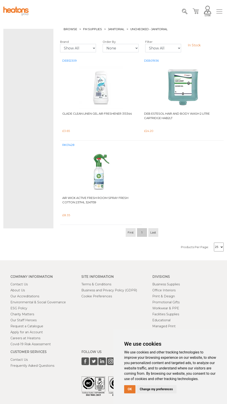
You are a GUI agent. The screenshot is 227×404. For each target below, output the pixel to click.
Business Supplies (166, 284)
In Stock (194, 45)
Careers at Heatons (25, 338)
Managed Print (164, 326)
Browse (70, 29)
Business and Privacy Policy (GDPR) (109, 290)
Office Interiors (164, 290)
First (131, 232)
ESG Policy (18, 308)
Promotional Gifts (166, 302)
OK (130, 389)
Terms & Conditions (96, 284)
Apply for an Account (26, 332)
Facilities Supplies (165, 314)
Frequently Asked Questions (32, 366)
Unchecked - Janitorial (149, 29)
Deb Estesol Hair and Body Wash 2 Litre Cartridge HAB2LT (177, 116)
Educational (161, 320)
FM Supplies (92, 29)
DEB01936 (151, 60)
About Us (17, 290)
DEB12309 (69, 60)
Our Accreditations (24, 296)
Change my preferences (156, 389)
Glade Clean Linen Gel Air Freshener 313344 (97, 113)
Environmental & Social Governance (38, 302)
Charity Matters (22, 314)
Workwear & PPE (165, 308)
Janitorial (116, 29)
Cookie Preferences (96, 296)
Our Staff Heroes (23, 320)
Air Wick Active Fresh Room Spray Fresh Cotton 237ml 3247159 (95, 200)
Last (153, 232)
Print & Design (163, 296)
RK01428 (68, 145)
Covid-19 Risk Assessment (30, 344)
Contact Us (19, 284)
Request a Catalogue (26, 326)
